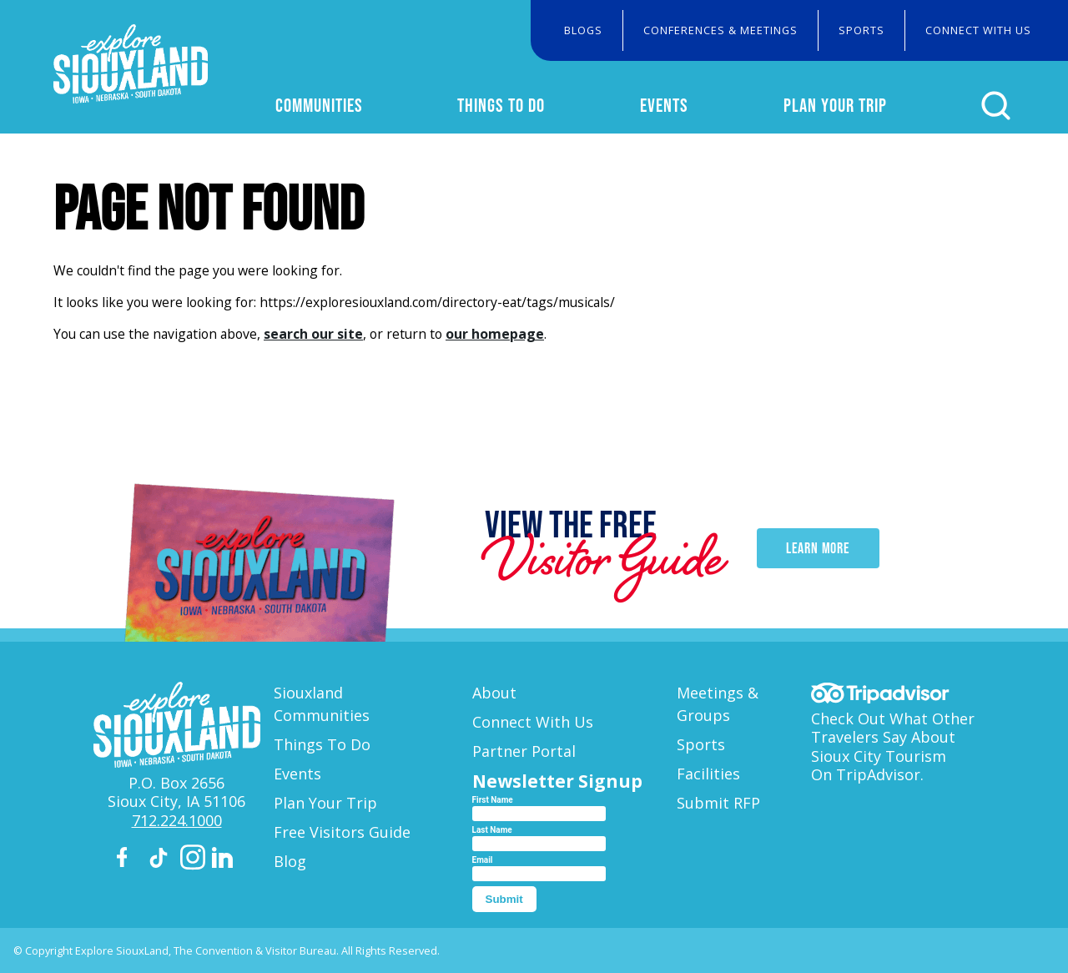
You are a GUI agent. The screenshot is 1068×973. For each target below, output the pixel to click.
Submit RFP (718, 803)
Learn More (818, 548)
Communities (319, 105)
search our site (313, 334)
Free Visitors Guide (342, 832)
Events (664, 105)
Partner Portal (524, 751)
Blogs (583, 30)
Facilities (708, 774)
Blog (290, 861)
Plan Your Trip (835, 105)
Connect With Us (978, 30)
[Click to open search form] (996, 106)
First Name (492, 799)
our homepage (495, 334)
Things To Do (501, 105)
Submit (504, 899)
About (494, 693)
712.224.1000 (177, 820)
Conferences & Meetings (720, 30)
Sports (861, 30)
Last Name (492, 829)
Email (482, 860)
